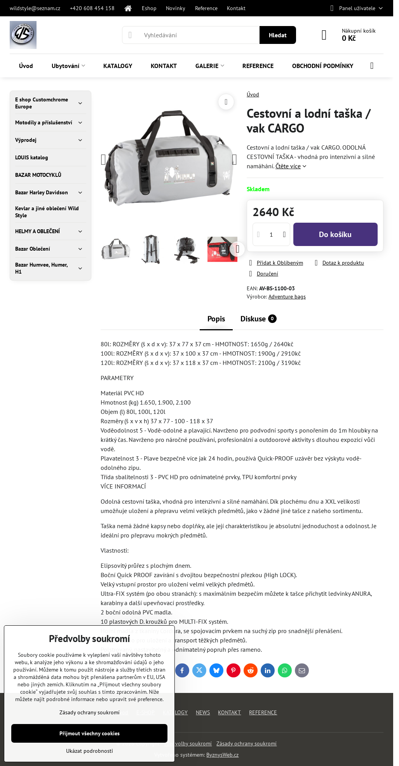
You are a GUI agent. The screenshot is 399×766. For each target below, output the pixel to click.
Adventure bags (287, 296)
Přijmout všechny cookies (89, 733)
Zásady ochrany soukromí (246, 743)
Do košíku (335, 234)
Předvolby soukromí (188, 743)
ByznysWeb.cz (222, 754)
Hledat (278, 35)
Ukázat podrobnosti (89, 750)
